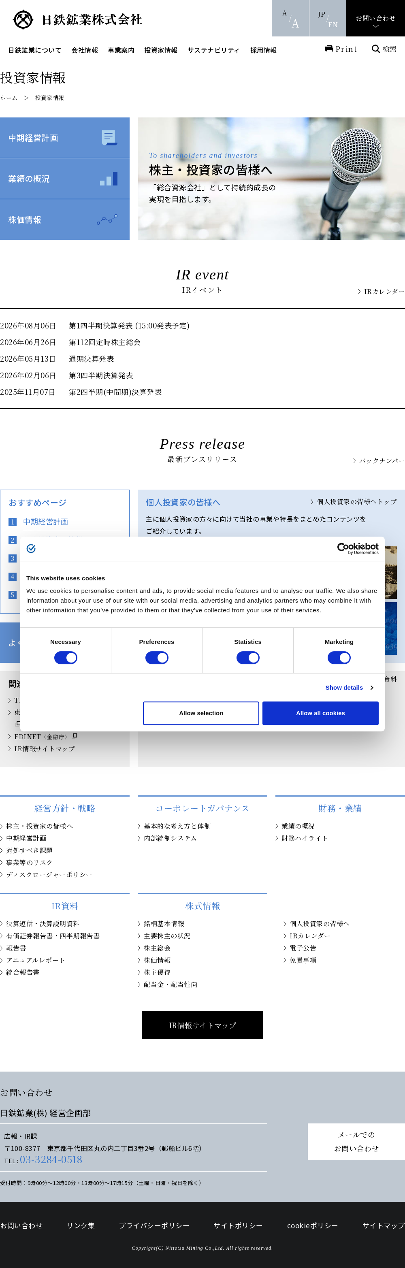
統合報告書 (23, 972)
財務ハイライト (304, 838)
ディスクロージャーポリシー (49, 874)
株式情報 (202, 905)
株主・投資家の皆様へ (39, 826)
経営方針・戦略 (65, 808)
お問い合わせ (376, 18)
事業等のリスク (29, 862)
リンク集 (80, 1225)
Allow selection (201, 713)
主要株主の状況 (167, 935)
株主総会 (157, 948)
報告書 (16, 948)
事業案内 (121, 50)
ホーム (9, 98)
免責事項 (303, 960)
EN (333, 24)
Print (346, 49)
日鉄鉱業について (35, 50)
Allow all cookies (320, 713)
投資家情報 (161, 50)
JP (321, 14)
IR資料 (386, 679)
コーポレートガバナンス (202, 808)
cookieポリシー (313, 1225)
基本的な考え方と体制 (177, 826)
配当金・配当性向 (170, 984)
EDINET (42, 736)
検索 (389, 49)
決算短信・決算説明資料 (43, 923)
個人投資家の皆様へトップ (357, 501)
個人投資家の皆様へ (320, 923)
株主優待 (157, 972)
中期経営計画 (33, 137)
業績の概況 (29, 178)
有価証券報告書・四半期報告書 (53, 935)
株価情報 (24, 219)
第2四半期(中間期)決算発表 (115, 391)
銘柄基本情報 (164, 923)
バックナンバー (382, 460)
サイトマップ (383, 1225)
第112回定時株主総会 (105, 342)
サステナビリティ (214, 50)
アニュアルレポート (36, 960)
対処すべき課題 (29, 850)
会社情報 (84, 50)
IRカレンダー (384, 291)
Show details (344, 687)
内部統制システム (170, 838)
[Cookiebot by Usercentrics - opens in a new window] (343, 549)
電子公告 (303, 948)
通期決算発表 (91, 358)
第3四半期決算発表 (101, 375)
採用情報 (263, 50)
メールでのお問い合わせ (356, 1141)
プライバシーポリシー (154, 1225)
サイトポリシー (238, 1225)
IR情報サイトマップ (44, 748)
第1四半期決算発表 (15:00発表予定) (129, 325)
